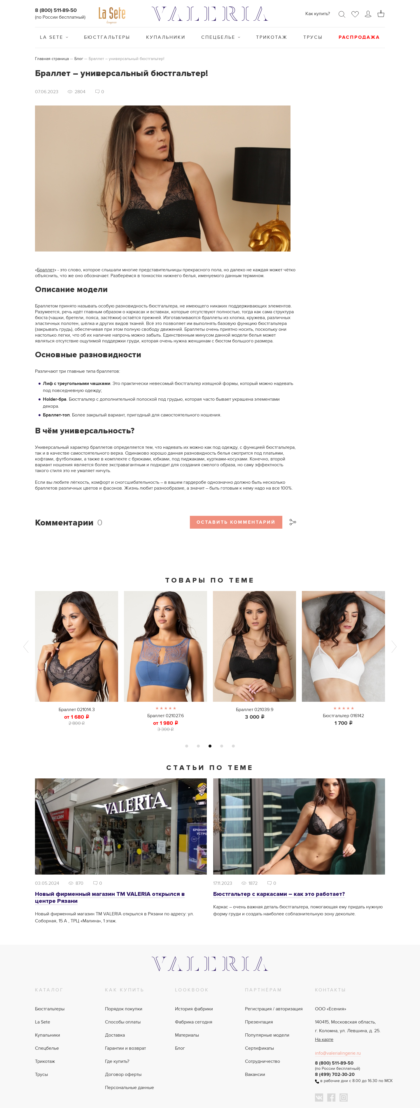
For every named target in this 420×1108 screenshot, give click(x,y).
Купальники (166, 37)
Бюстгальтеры (107, 37)
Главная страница (52, 58)
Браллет (45, 270)
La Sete (51, 37)
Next (394, 647)
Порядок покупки (123, 1009)
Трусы (313, 37)
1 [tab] (186, 746)
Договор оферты (123, 1074)
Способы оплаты (123, 1022)
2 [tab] (198, 746)
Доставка (115, 1035)
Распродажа (359, 37)
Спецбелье (218, 37)
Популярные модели (267, 1035)
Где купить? (117, 1061)
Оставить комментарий (236, 522)
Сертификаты (259, 1048)
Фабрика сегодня (193, 1022)
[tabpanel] (76, 658)
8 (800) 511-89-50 (56, 10)
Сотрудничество (262, 1061)
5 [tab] (233, 746)
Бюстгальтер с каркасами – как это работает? (279, 894)
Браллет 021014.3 (77, 710)
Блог (78, 58)
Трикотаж (272, 37)
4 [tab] (221, 746)
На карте (324, 1039)
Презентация (259, 1022)
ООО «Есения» (330, 1009)
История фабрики (194, 1009)
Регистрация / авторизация (274, 1009)
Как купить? (317, 14)
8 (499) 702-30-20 (335, 1074)
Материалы (187, 1035)
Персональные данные (129, 1088)
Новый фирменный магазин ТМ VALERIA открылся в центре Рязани (110, 898)
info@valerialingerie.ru (338, 1053)
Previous (26, 647)
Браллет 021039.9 (254, 710)
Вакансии (255, 1074)
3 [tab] (210, 746)
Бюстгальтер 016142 (343, 716)
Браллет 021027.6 (165, 716)
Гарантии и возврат (125, 1048)
